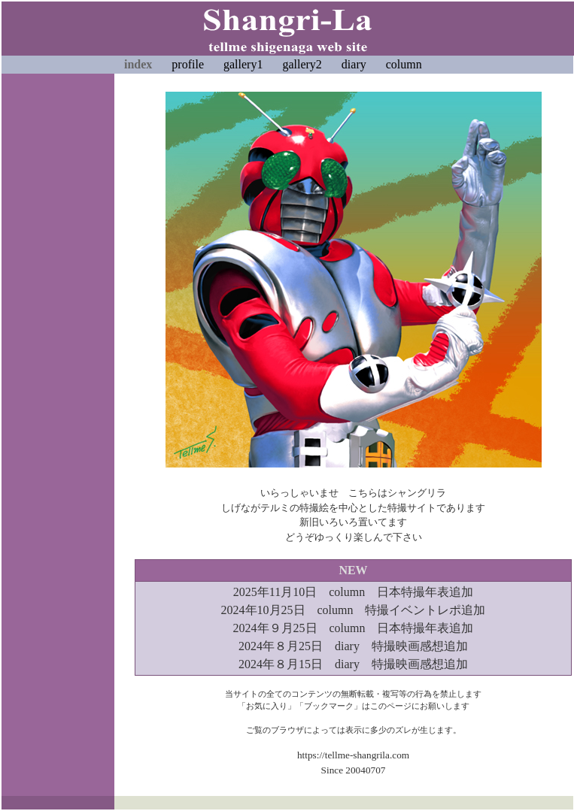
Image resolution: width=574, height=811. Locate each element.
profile (188, 64)
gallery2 (301, 64)
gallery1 (243, 64)
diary (354, 64)
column (404, 64)
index (138, 64)
